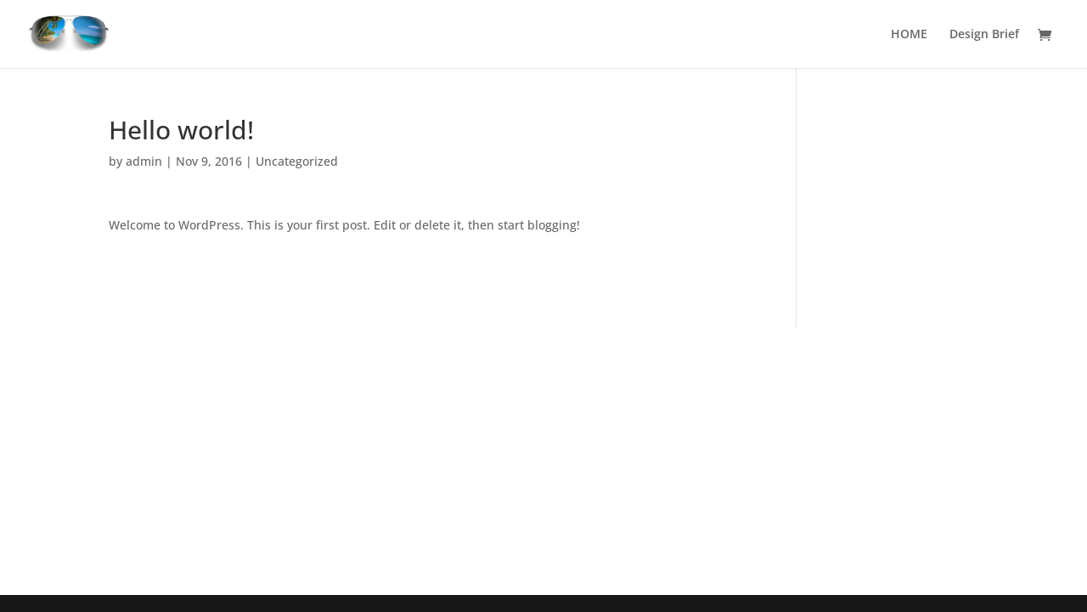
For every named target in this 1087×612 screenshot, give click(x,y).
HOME (909, 35)
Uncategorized (297, 161)
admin (144, 161)
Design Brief (984, 35)
